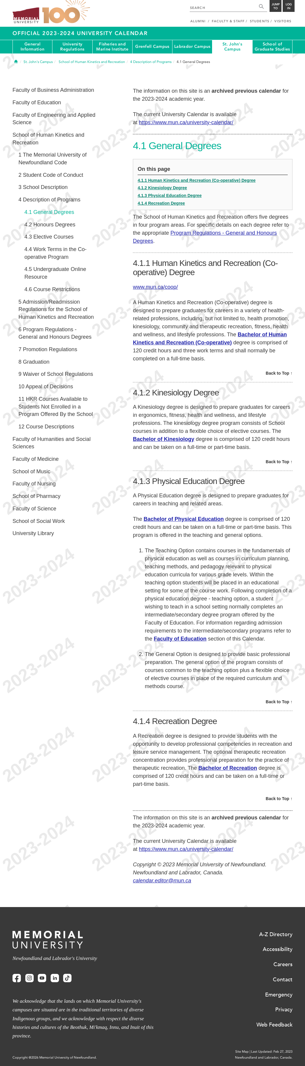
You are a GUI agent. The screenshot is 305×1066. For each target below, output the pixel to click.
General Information (32, 47)
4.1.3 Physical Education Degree (170, 195)
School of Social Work (39, 521)
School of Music (31, 471)
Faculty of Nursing (34, 484)
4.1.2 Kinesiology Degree (162, 187)
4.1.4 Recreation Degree (161, 203)
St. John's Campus (232, 47)
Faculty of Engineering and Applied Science (54, 119)
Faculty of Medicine (36, 459)
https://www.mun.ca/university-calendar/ (186, 122)
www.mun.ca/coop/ (155, 287)
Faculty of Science (34, 509)
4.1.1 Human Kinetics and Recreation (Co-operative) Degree (197, 180)
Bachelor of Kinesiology (163, 439)
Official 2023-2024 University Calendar (80, 33)
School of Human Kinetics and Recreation (48, 139)
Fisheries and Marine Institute (112, 47)
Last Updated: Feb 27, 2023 (271, 1052)
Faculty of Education (180, 639)
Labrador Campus (192, 46)
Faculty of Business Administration (53, 90)
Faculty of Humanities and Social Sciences (52, 443)
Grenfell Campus (152, 46)
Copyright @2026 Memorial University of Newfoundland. (55, 1057)
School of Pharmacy (36, 496)
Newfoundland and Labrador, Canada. (263, 1057)
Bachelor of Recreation (227, 768)
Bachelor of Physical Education (184, 519)
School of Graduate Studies (272, 47)
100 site (66, 12)
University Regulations (72, 47)
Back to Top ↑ (279, 373)
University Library (33, 533)
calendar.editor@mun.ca (162, 881)
